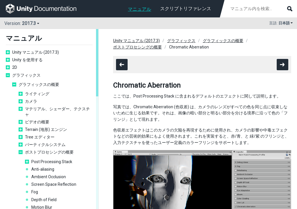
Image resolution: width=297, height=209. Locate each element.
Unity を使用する (27, 59)
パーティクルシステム (45, 144)
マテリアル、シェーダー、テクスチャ (57, 111)
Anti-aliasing (42, 169)
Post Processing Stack (51, 161)
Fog (34, 192)
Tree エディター (40, 137)
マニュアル (139, 9)
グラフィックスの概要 (39, 84)
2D (14, 67)
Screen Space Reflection (53, 184)
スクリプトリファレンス (185, 8)
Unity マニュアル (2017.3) (35, 52)
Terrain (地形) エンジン (46, 129)
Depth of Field (44, 199)
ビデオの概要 (37, 122)
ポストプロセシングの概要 (49, 152)
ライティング (37, 93)
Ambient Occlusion (48, 176)
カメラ (31, 101)
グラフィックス (26, 75)
